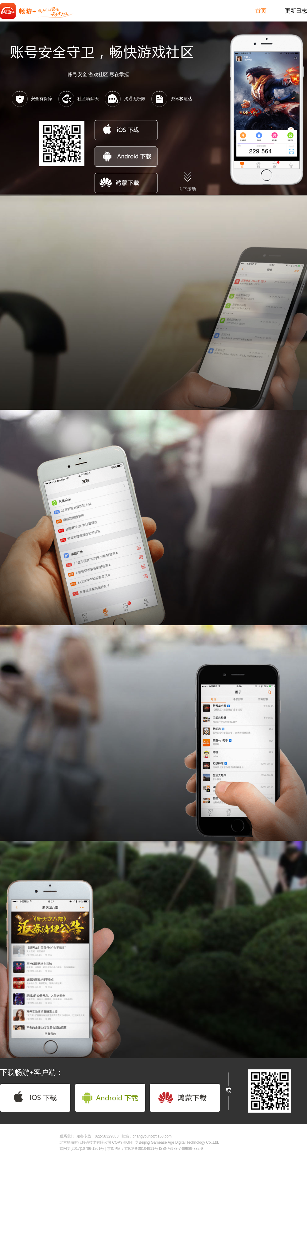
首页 (260, 11)
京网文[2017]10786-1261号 (82, 1148)
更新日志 (296, 11)
